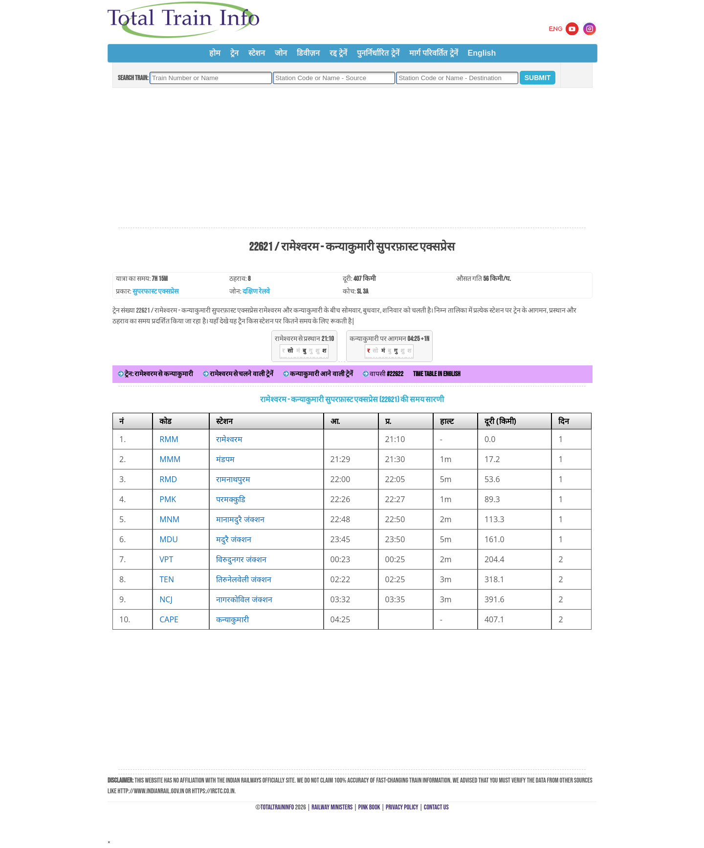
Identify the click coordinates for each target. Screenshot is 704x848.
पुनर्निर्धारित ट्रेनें (378, 53)
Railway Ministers (331, 807)
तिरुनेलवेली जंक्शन (243, 579)
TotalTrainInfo (277, 807)
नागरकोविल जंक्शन (244, 599)
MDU (168, 539)
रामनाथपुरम (233, 479)
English (482, 53)
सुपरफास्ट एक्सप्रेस (155, 291)
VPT (166, 559)
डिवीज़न (308, 53)
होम (214, 53)
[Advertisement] (352, 158)
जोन (281, 53)
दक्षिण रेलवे (256, 291)
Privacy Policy (402, 807)
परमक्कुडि (230, 499)
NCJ (165, 599)
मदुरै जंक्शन (233, 539)
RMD (168, 479)
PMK (167, 499)
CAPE (168, 619)
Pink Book (369, 807)
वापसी (383, 374)
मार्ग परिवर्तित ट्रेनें (433, 53)
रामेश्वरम (229, 439)
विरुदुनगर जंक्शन (241, 559)
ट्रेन (234, 53)
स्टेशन (256, 53)
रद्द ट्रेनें (338, 53)
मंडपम (225, 459)
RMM (168, 439)
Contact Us (436, 807)
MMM (169, 459)
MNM (169, 519)
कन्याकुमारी (232, 619)
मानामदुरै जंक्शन (240, 519)
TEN (166, 579)
